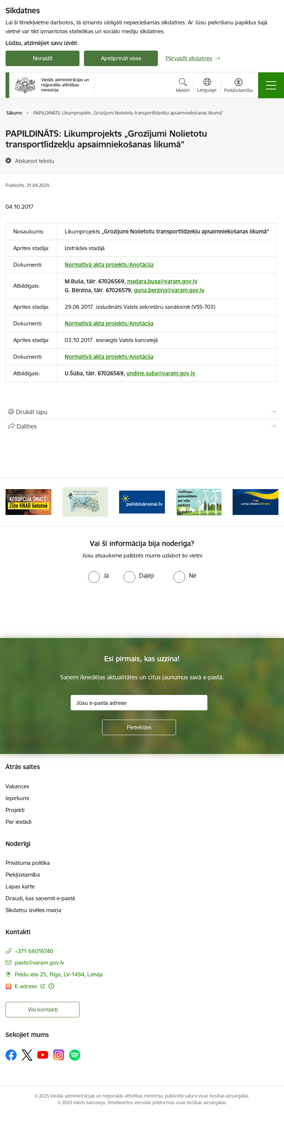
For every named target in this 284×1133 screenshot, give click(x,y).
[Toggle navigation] (271, 85)
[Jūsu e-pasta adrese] (139, 702)
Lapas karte (20, 886)
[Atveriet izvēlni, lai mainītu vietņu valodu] (206, 86)
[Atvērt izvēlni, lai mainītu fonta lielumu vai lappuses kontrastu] (238, 86)
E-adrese (26, 986)
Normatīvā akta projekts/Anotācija (109, 264)
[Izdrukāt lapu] (142, 412)
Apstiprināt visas (121, 58)
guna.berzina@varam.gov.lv (169, 290)
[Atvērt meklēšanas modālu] (182, 86)
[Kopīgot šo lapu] (142, 426)
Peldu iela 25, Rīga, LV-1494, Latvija (59, 974)
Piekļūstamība (23, 874)
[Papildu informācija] (51, 986)
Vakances (17, 786)
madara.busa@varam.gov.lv (162, 281)
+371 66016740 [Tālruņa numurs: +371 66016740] (34, 951)
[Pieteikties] (139, 727)
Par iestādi (18, 821)
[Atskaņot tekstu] (34, 160)
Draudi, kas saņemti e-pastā (40, 898)
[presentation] (62, 610)
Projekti (15, 809)
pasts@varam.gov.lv (39, 962)
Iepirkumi (17, 798)
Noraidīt (43, 58)
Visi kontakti (43, 1009)
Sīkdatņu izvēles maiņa (33, 910)
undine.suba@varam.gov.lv (160, 373)
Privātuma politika (28, 862)
